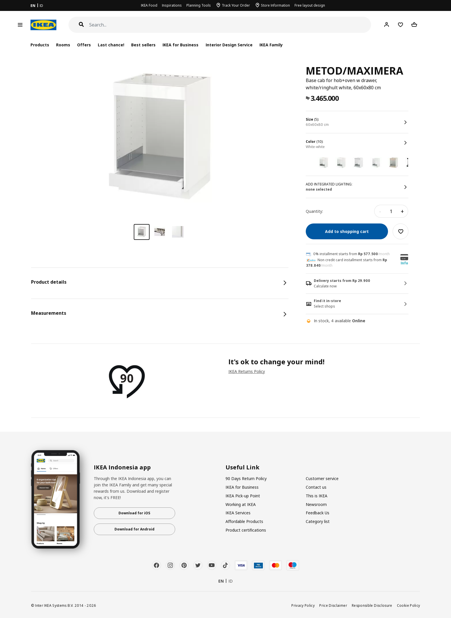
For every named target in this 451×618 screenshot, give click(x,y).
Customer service (322, 478)
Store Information (275, 5)
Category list (318, 521)
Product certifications (246, 530)
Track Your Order (236, 5)
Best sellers (143, 45)
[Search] (230, 24)
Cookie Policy (408, 605)
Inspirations (172, 5)
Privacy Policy (303, 605)
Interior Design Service (229, 45)
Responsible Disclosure (372, 605)
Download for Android (134, 529)
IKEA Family (271, 45)
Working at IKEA (241, 504)
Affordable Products (244, 521)
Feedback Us (317, 512)
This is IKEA (316, 495)
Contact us (316, 487)
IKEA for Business (180, 45)
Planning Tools (198, 5)
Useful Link (242, 467)
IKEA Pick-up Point (243, 495)
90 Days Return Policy (246, 478)
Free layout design (310, 5)
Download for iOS (134, 513)
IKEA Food (149, 5)
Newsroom (316, 504)
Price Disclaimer (333, 605)
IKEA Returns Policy (246, 371)
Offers (84, 45)
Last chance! (111, 45)
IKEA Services (238, 512)
